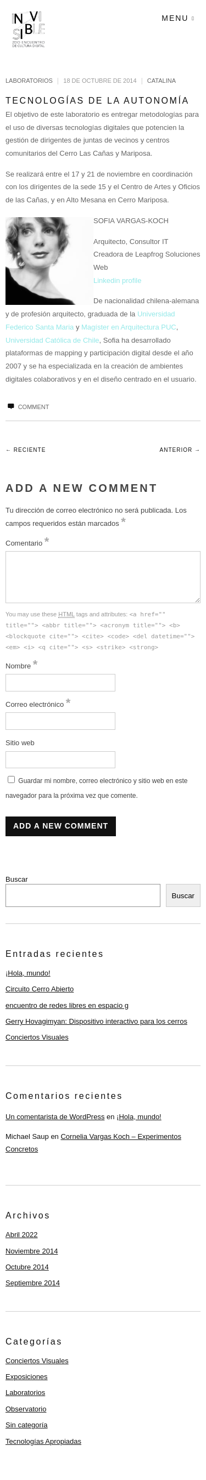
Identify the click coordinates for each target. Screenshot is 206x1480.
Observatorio (25, 1409)
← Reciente (25, 450)
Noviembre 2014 (31, 1251)
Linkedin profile (117, 280)
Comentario (27, 543)
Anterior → (180, 450)
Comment (27, 407)
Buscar (16, 879)
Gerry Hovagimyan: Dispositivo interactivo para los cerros (96, 1021)
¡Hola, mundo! (28, 973)
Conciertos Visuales (37, 1037)
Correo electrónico (37, 704)
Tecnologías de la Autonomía (97, 100)
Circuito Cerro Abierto (39, 989)
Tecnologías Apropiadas (43, 1441)
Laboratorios (29, 80)
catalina (161, 80)
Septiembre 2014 (32, 1283)
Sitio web (20, 743)
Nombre (21, 666)
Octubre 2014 (27, 1267)
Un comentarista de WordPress (54, 1117)
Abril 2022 (21, 1235)
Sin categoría (26, 1425)
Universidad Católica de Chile (52, 340)
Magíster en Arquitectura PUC (128, 327)
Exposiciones (26, 1377)
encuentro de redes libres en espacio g (67, 1005)
